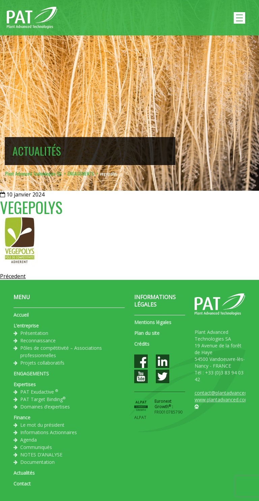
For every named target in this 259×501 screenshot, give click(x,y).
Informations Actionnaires (48, 432)
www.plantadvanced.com (222, 399)
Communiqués (36, 447)
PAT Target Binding (42, 399)
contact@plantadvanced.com (226, 393)
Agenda (28, 440)
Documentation (37, 462)
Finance (21, 417)
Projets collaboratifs (42, 363)
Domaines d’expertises (45, 406)
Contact (22, 483)
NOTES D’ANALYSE (41, 454)
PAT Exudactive (39, 391)
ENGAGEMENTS (31, 373)
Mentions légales (152, 322)
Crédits (141, 344)
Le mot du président (42, 425)
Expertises (24, 384)
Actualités (24, 473)
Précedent (13, 276)
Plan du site (147, 333)
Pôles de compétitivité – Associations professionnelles (61, 352)
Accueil (21, 315)
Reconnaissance (38, 340)
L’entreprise (26, 325)
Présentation (34, 333)
